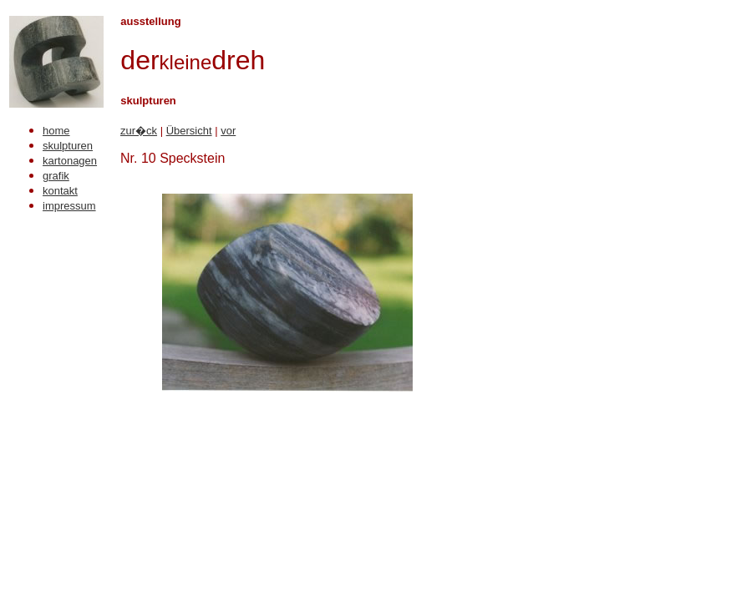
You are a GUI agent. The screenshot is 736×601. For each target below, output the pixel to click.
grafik (56, 175)
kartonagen (70, 160)
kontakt (60, 190)
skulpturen (68, 145)
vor (228, 130)
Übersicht (189, 130)
